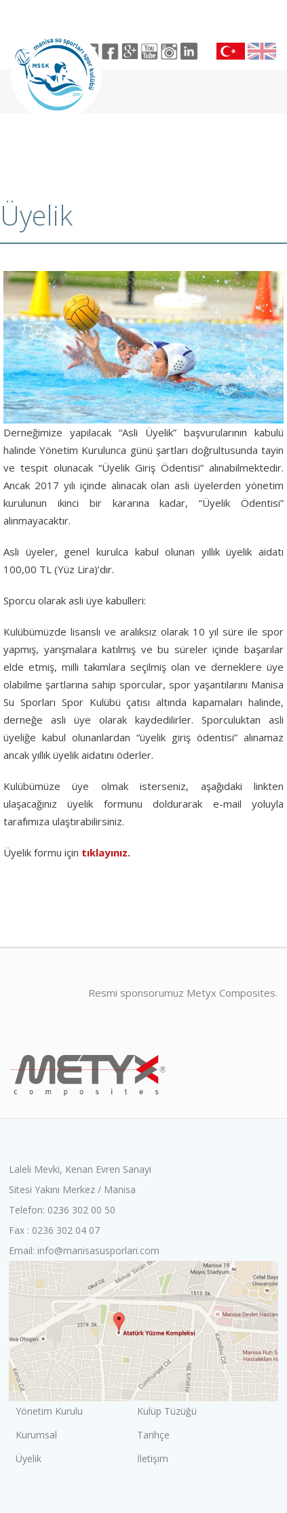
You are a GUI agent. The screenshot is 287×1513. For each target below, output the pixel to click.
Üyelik (28, 1458)
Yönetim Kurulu (49, 1411)
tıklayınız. (105, 852)
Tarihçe (153, 1434)
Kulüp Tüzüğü (167, 1411)
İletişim (152, 1458)
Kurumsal (36, 1434)
